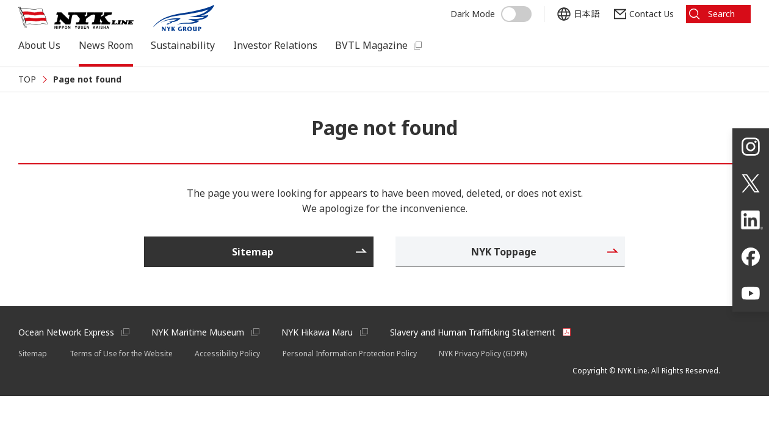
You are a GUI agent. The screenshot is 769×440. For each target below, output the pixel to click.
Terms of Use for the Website (121, 353)
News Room (106, 45)
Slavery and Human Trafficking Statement (472, 332)
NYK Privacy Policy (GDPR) (483, 353)
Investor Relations (275, 45)
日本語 (586, 14)
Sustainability (183, 45)
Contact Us (651, 14)
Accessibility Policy (227, 353)
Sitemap (32, 353)
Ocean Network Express (66, 332)
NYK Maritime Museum (197, 332)
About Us (39, 45)
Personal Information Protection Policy (350, 353)
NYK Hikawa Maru (317, 332)
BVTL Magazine (371, 45)
